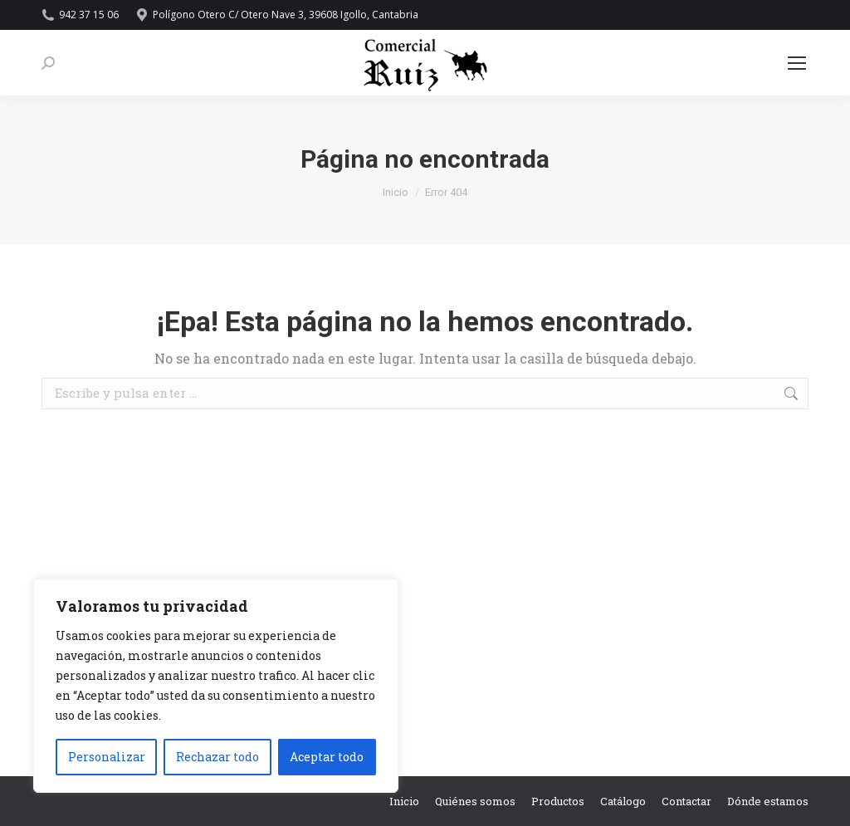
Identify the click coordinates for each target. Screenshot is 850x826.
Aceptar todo (327, 757)
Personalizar (106, 757)
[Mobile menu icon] (796, 63)
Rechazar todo (217, 757)
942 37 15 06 (80, 14)
